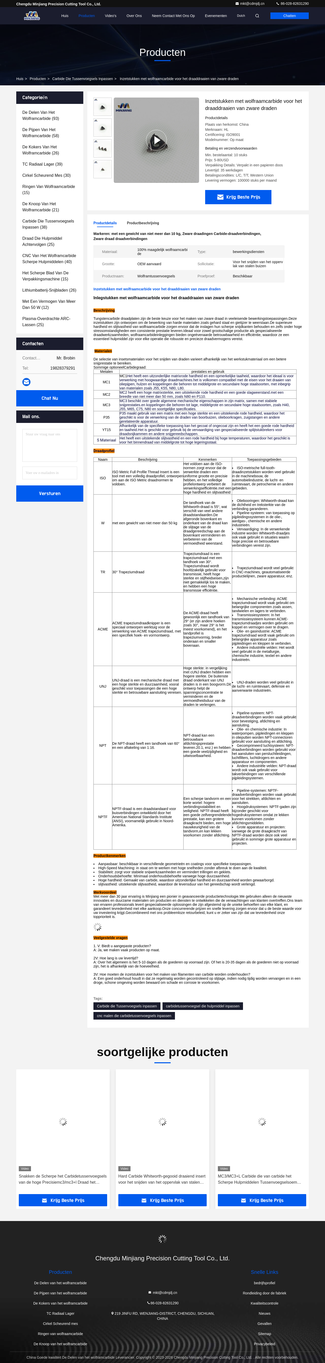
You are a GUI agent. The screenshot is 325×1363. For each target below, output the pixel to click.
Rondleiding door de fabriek (264, 1293)
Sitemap (264, 1334)
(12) (49, 304)
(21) (40, 207)
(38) (48, 224)
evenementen (216, 16)
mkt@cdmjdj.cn (250, 4)
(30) (46, 175)
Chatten (289, 16)
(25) (42, 241)
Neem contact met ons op (173, 16)
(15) (48, 189)
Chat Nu (50, 398)
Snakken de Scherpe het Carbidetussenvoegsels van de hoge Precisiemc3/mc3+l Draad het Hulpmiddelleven (63, 1179)
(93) (40, 115)
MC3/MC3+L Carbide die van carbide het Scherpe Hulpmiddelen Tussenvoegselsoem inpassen (257, 1179)
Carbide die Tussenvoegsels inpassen (82, 79)
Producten (86, 16)
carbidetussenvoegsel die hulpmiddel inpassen (203, 1006)
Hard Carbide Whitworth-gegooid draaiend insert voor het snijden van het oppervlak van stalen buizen (161, 1179)
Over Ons (134, 16)
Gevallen (264, 1324)
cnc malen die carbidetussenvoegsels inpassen (134, 1016)
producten (38, 79)
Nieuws (264, 1313)
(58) (40, 133)
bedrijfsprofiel (264, 1283)
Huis (64, 16)
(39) (42, 164)
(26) (40, 150)
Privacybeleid (264, 1344)
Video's (110, 16)
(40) (49, 258)
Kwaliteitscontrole (265, 1303)
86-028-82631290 (292, 4)
